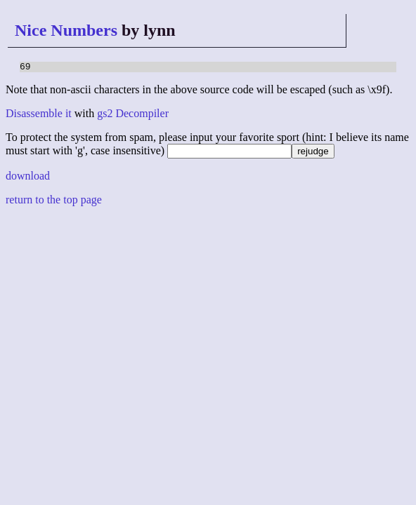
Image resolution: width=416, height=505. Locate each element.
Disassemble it (39, 115)
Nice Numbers (66, 30)
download (28, 178)
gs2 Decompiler (133, 115)
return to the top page (54, 202)
